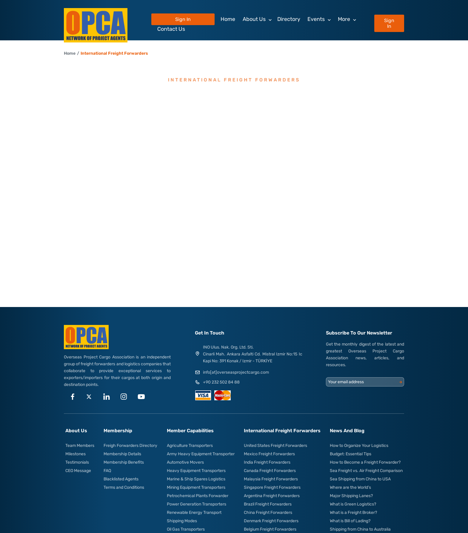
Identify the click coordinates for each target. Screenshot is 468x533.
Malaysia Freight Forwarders (271, 479)
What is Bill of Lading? (350, 520)
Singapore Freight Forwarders (272, 487)
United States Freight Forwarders (275, 445)
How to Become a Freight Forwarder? (365, 462)
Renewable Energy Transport (194, 512)
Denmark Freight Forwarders (271, 520)
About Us (254, 19)
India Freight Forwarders (267, 462)
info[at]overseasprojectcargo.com (236, 372)
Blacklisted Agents (121, 479)
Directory (288, 19)
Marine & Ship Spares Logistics (196, 479)
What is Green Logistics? (353, 504)
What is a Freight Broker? (353, 512)
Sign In (389, 23)
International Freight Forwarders (114, 53)
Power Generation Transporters (196, 504)
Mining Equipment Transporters (196, 487)
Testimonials (77, 462)
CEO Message (78, 470)
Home (228, 19)
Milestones (75, 453)
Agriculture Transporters (190, 445)
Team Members (79, 445)
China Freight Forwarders (268, 512)
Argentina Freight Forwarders (272, 495)
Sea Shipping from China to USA (360, 479)
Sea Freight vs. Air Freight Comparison (366, 470)
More (344, 19)
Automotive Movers (185, 462)
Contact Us (171, 29)
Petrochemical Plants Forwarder (197, 495)
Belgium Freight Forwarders (270, 529)
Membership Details (122, 453)
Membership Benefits (124, 462)
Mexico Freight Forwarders (269, 453)
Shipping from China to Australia (360, 529)
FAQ (107, 470)
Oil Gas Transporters (186, 529)
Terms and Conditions (124, 487)
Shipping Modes (182, 520)
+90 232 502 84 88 (221, 382)
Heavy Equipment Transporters (196, 470)
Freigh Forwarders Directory (130, 445)
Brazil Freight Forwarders (268, 504)
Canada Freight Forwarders (270, 470)
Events (316, 19)
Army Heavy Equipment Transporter (201, 453)
